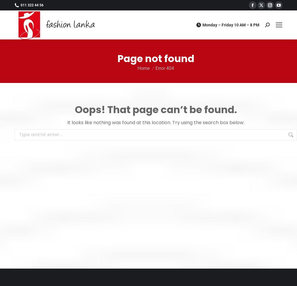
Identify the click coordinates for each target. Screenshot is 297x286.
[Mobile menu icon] (279, 24)
